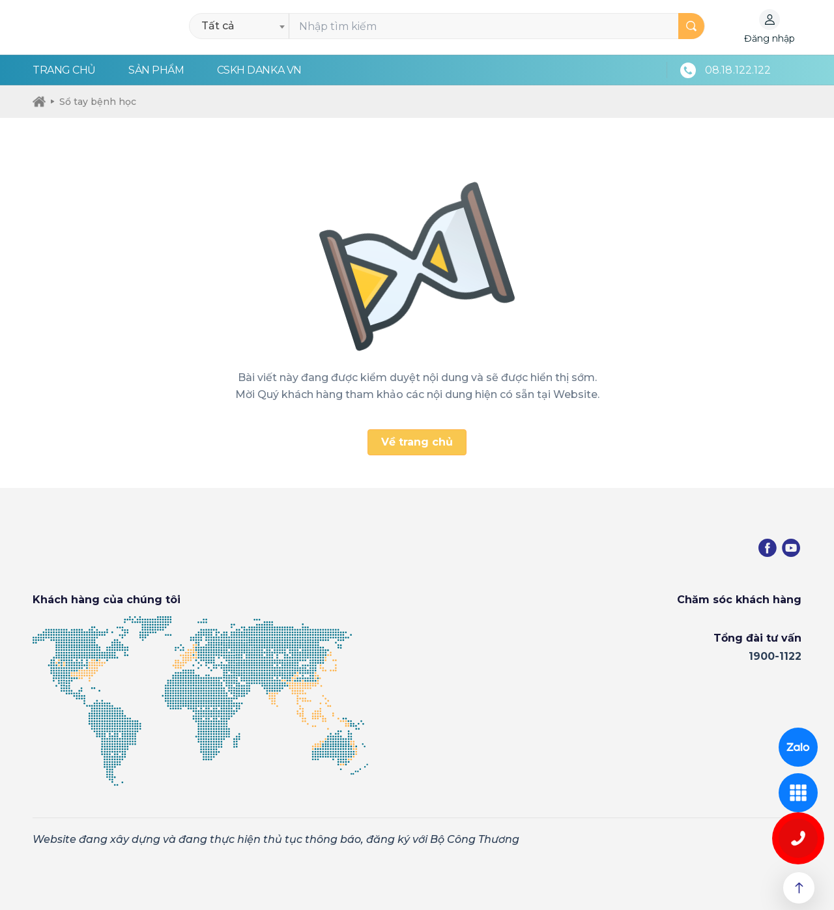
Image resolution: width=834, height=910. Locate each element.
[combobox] (242, 26)
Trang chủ (64, 70)
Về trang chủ (417, 442)
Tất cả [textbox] (218, 26)
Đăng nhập (769, 38)
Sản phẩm (156, 70)
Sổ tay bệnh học (93, 101)
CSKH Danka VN (259, 70)
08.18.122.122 (738, 70)
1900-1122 (775, 656)
